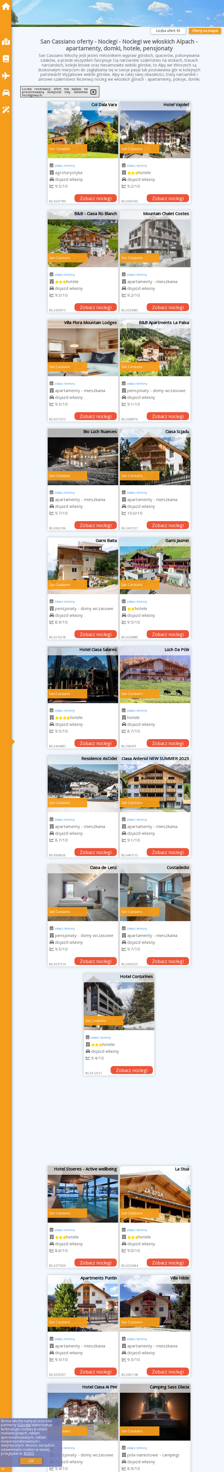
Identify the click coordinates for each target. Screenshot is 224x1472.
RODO (29, 1453)
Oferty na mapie (205, 30)
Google (24, 1424)
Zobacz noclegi (95, 198)
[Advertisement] (119, 1123)
